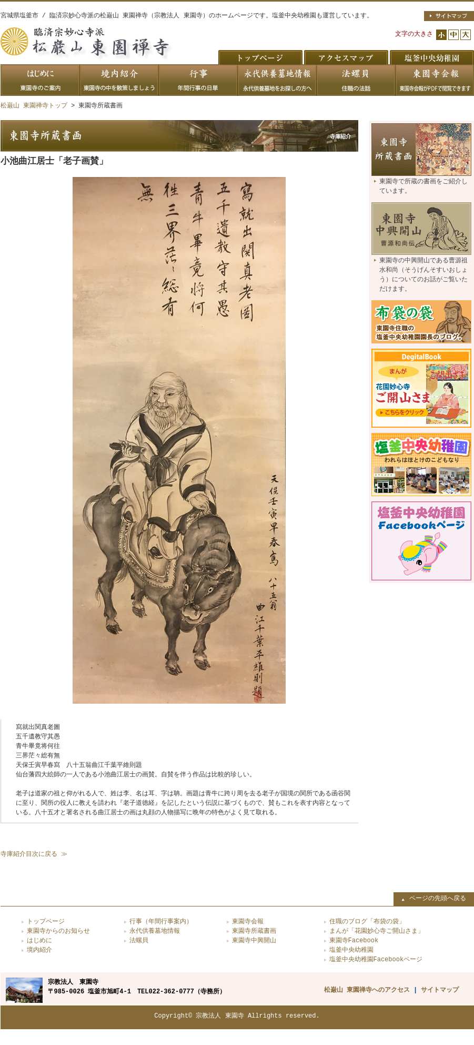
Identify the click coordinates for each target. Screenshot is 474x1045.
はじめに (39, 940)
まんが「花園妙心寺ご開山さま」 (376, 930)
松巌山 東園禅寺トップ (34, 105)
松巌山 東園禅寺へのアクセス (367, 989)
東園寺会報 (248, 921)
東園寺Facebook (354, 940)
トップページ (46, 921)
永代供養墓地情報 (154, 930)
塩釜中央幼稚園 (351, 949)
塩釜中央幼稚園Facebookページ (376, 959)
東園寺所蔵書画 (254, 930)
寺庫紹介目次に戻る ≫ (34, 854)
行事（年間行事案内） (161, 921)
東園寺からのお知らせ (58, 930)
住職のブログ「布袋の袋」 (367, 921)
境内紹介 (39, 949)
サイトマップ (440, 989)
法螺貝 (138, 940)
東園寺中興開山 (254, 940)
